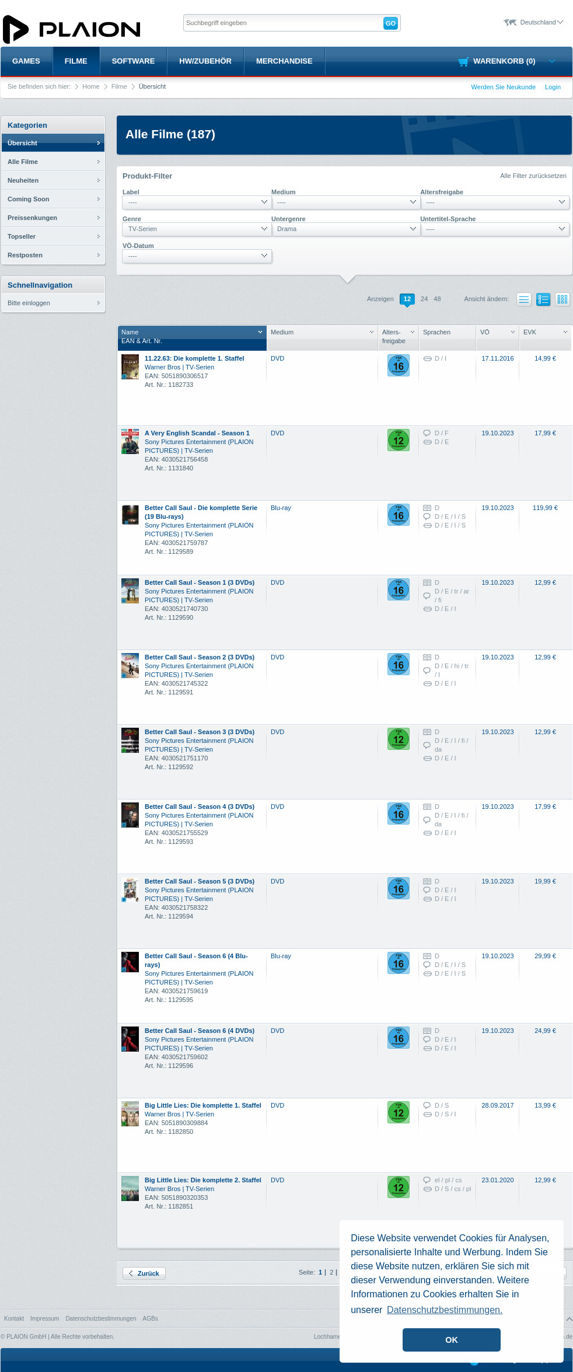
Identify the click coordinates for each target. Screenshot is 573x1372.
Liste (524, 299)
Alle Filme (23, 161)
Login (553, 86)
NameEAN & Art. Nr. (191, 336)
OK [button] (451, 1340)
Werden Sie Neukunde (503, 86)
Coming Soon (29, 199)
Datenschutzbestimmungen (100, 1318)
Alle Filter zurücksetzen (533, 175)
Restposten (25, 255)
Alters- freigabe (398, 336)
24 (424, 298)
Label (131, 191)
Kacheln (563, 299)
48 (437, 298)
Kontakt (14, 1318)
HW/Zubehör (205, 61)
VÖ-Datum (138, 245)
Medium (283, 191)
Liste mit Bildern (543, 301)
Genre (132, 218)
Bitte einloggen (29, 302)
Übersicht (22, 142)
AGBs (150, 1318)
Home (90, 86)
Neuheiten (23, 180)
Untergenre (288, 218)
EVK (545, 332)
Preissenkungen (32, 217)
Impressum (44, 1318)
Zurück (144, 1273)
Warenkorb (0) (513, 61)
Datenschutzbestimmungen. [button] (444, 1310)
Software (133, 61)
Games (26, 61)
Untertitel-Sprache (448, 218)
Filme (76, 61)
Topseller (22, 236)
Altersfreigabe (441, 191)
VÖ (497, 332)
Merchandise (284, 61)
